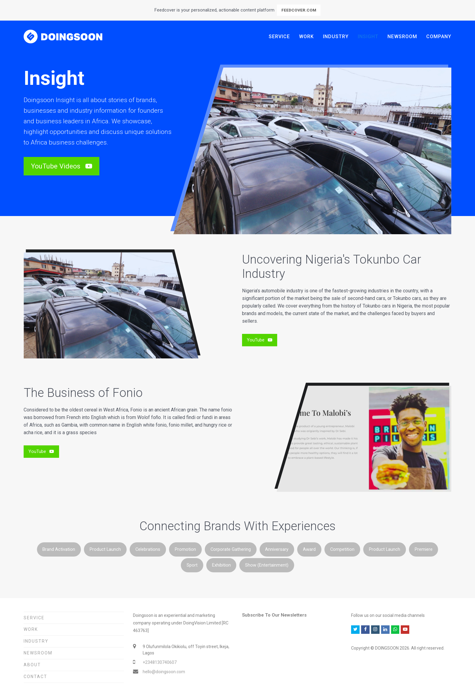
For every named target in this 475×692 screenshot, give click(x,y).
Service (34, 617)
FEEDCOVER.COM (298, 10)
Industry (36, 641)
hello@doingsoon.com (164, 671)
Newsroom (38, 652)
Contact (35, 676)
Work (31, 629)
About (32, 664)
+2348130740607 (160, 662)
